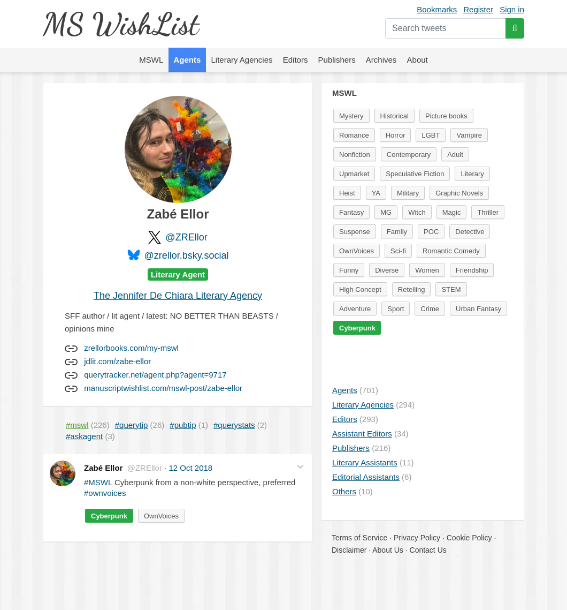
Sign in (512, 9)
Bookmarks (437, 9)
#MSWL (98, 482)
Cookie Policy (469, 537)
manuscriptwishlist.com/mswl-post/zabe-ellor (163, 388)
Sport (395, 309)
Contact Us (428, 550)
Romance (354, 135)
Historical (394, 116)
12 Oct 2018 (190, 467)
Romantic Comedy (451, 251)
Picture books (446, 116)
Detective (469, 232)
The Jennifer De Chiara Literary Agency (178, 295)
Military (408, 193)
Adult (455, 154)
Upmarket (354, 174)
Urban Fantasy (478, 309)
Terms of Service (359, 537)
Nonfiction (354, 154)
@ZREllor (186, 237)
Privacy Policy (417, 537)
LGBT (431, 135)
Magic (451, 212)
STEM (451, 289)
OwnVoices (161, 516)
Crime (429, 309)
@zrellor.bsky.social (186, 255)
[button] (300, 467)
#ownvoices (105, 493)
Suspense (354, 232)
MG (386, 212)
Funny (348, 270)
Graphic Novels (459, 193)
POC (431, 232)
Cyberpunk (109, 516)
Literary (472, 174)
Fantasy (351, 212)
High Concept (360, 289)
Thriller (488, 212)
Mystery (351, 116)
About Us (387, 550)
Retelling (411, 289)
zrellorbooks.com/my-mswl (131, 347)
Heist (347, 193)
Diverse (387, 270)
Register (478, 9)
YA (376, 193)
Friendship (472, 270)
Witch (417, 212)
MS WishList (120, 23)
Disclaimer (349, 550)
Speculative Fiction (415, 174)
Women (427, 270)
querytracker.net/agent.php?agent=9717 (155, 374)
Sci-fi (398, 251)
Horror (395, 135)
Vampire (468, 135)
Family (397, 232)
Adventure (355, 309)
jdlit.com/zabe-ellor (117, 361)
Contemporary (409, 154)
